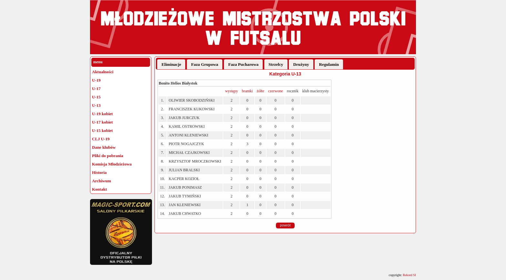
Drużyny (301, 64)
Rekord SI (409, 275)
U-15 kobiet (102, 130)
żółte (260, 91)
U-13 (96, 105)
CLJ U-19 (101, 138)
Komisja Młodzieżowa (112, 164)
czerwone (275, 91)
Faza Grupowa (204, 64)
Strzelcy (275, 64)
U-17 (96, 88)
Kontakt (99, 189)
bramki (247, 91)
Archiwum (101, 180)
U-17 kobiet (102, 122)
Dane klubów (104, 147)
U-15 (96, 97)
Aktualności (102, 71)
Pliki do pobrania (107, 155)
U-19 (96, 80)
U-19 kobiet (102, 113)
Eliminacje (171, 64)
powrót (285, 225)
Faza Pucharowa (243, 64)
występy (231, 91)
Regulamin (329, 64)
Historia (99, 172)
